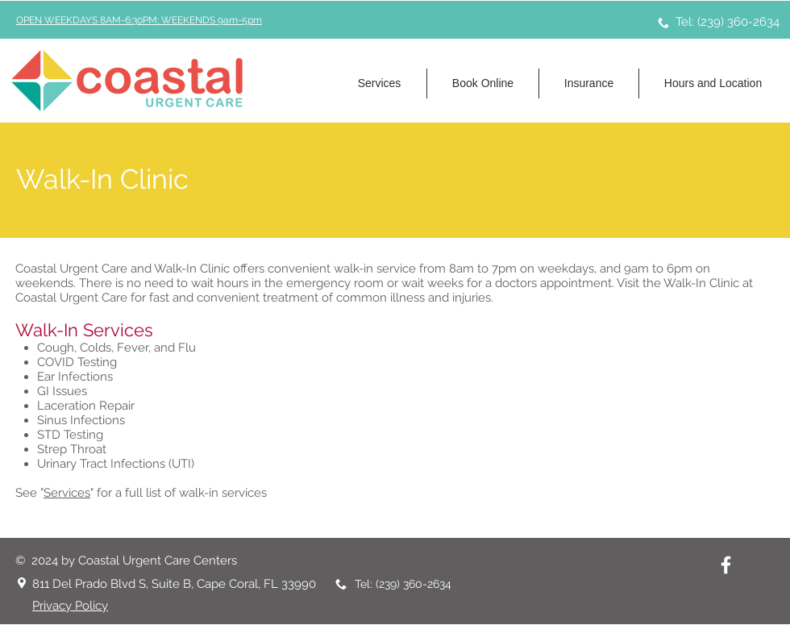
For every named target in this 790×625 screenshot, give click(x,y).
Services (67, 492)
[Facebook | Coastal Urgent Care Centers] (726, 565)
